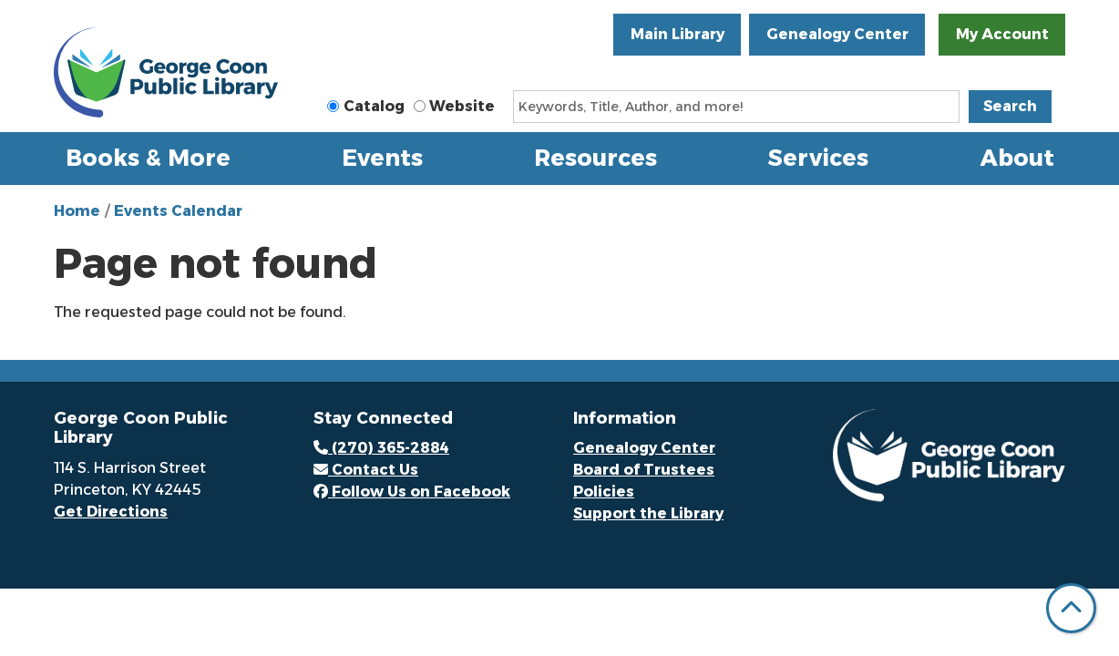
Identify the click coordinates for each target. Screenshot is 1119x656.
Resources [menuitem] (595, 157)
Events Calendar (178, 211)
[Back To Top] (1071, 608)
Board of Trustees (643, 469)
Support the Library (648, 513)
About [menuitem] (1017, 157)
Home (77, 211)
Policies (603, 491)
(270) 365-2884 (381, 447)
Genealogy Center (837, 34)
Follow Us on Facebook (411, 491)
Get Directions (111, 511)
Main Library (677, 34)
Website (462, 106)
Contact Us (365, 469)
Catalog (374, 106)
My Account (1002, 34)
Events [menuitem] (382, 157)
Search (1010, 106)
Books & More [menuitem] (148, 157)
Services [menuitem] (818, 157)
